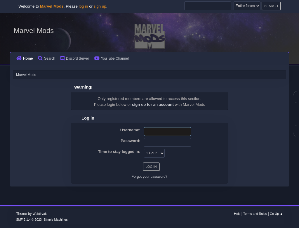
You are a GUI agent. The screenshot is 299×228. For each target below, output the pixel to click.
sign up (100, 6)
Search (46, 58)
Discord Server (74, 58)
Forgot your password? (150, 177)
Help (237, 213)
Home (24, 58)
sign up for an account (153, 104)
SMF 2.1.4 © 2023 (29, 219)
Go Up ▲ (276, 213)
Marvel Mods (34, 30)
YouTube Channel (111, 58)
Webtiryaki (40, 213)
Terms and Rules (255, 213)
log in (83, 6)
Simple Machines (56, 219)
